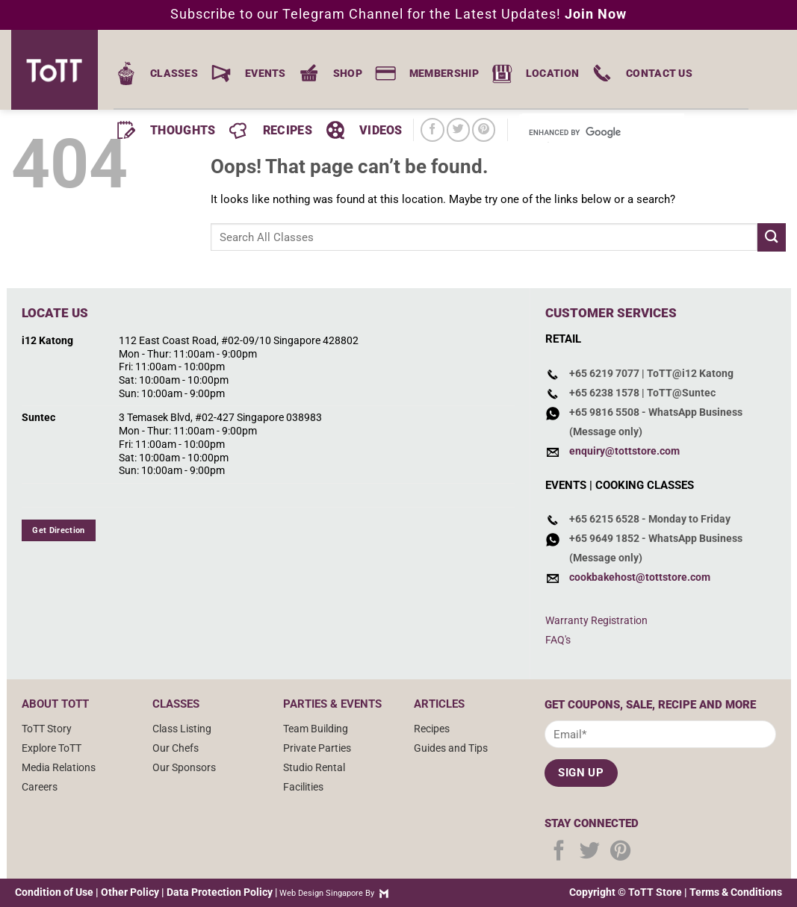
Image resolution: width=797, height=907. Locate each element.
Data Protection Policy (220, 892)
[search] (583, 133)
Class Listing (181, 729)
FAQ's (558, 640)
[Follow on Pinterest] (483, 129)
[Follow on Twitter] (458, 129)
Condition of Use (54, 892)
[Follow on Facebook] (432, 129)
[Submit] (771, 237)
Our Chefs (175, 748)
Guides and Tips (451, 748)
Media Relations (59, 767)
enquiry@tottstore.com (624, 451)
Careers (40, 787)
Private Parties (317, 748)
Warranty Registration (596, 620)
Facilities (303, 787)
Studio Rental (314, 767)
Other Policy (130, 892)
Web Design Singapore (321, 893)
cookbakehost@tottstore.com (639, 577)
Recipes (432, 729)
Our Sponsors (184, 767)
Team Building (315, 729)
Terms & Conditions (735, 892)
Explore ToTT (51, 748)
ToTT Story (47, 729)
